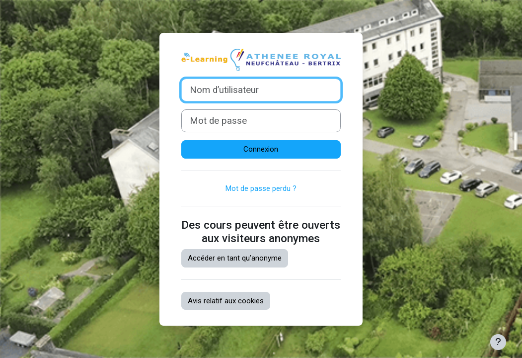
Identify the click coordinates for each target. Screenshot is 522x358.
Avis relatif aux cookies (226, 300)
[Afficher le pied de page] (498, 342)
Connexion (260, 149)
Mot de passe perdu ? (261, 188)
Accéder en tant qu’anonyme (235, 258)
